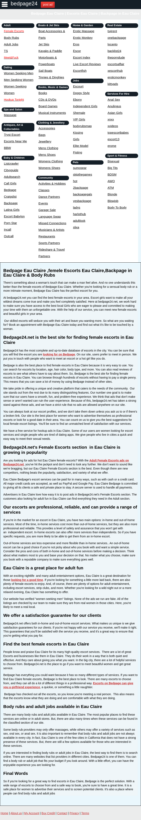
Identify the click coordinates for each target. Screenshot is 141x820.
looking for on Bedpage (59, 354)
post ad (47, 4)
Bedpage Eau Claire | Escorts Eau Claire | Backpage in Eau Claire (85, 13)
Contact (62, 813)
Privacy (74, 813)
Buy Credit (48, 813)
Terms (85, 813)
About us (16, 813)
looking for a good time (27, 580)
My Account (31, 813)
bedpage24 (24, 3)
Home (4, 813)
